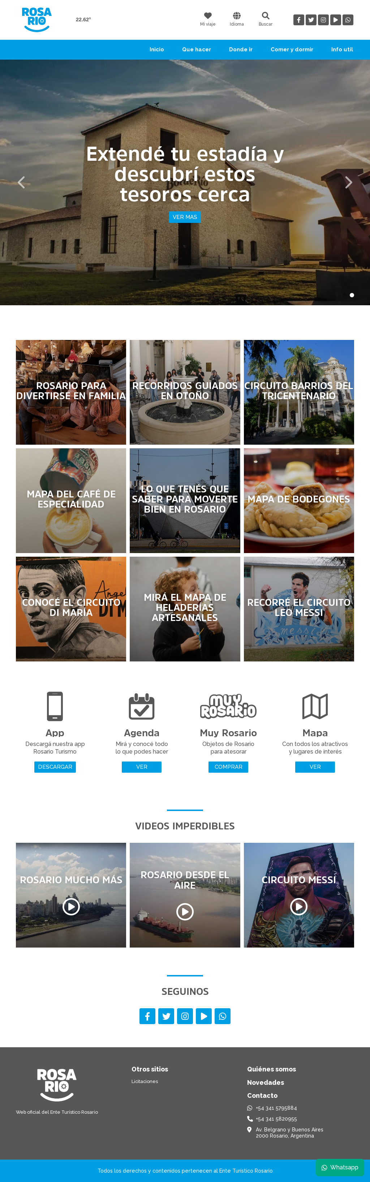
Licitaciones (145, 1081)
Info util (342, 49)
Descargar (55, 767)
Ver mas (185, 217)
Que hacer (196, 49)
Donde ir (241, 49)
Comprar (228, 767)
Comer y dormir (292, 49)
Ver (141, 767)
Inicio (157, 49)
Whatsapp (340, 1167)
